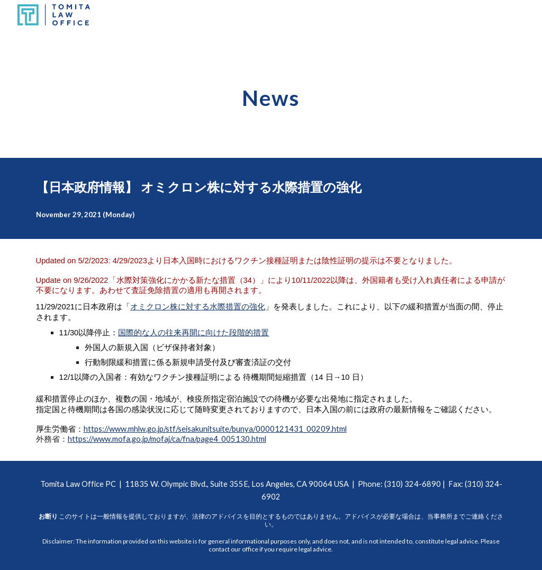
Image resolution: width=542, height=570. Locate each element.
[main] (270, 93)
